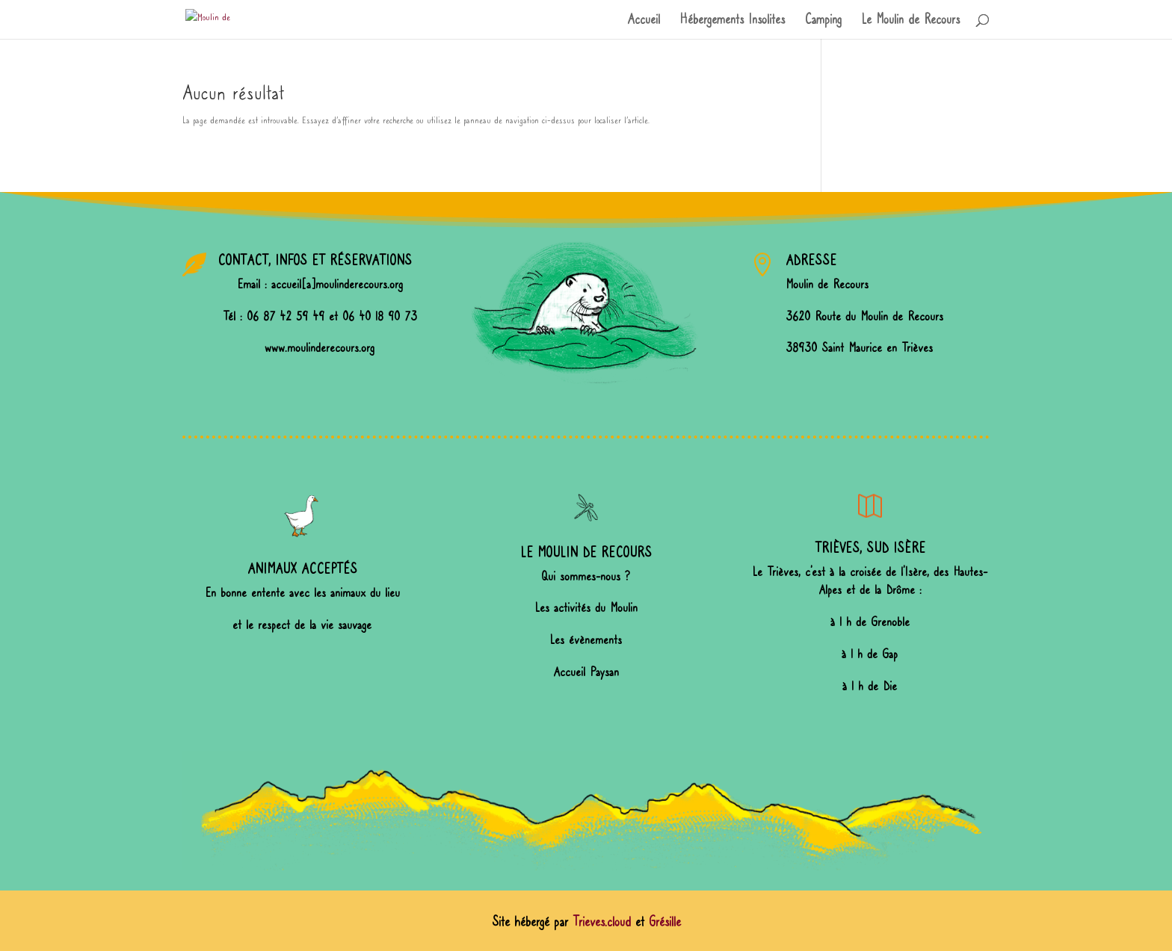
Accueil (643, 21)
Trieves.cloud (602, 922)
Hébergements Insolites (732, 21)
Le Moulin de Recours (910, 21)
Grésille (665, 922)
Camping (823, 21)
